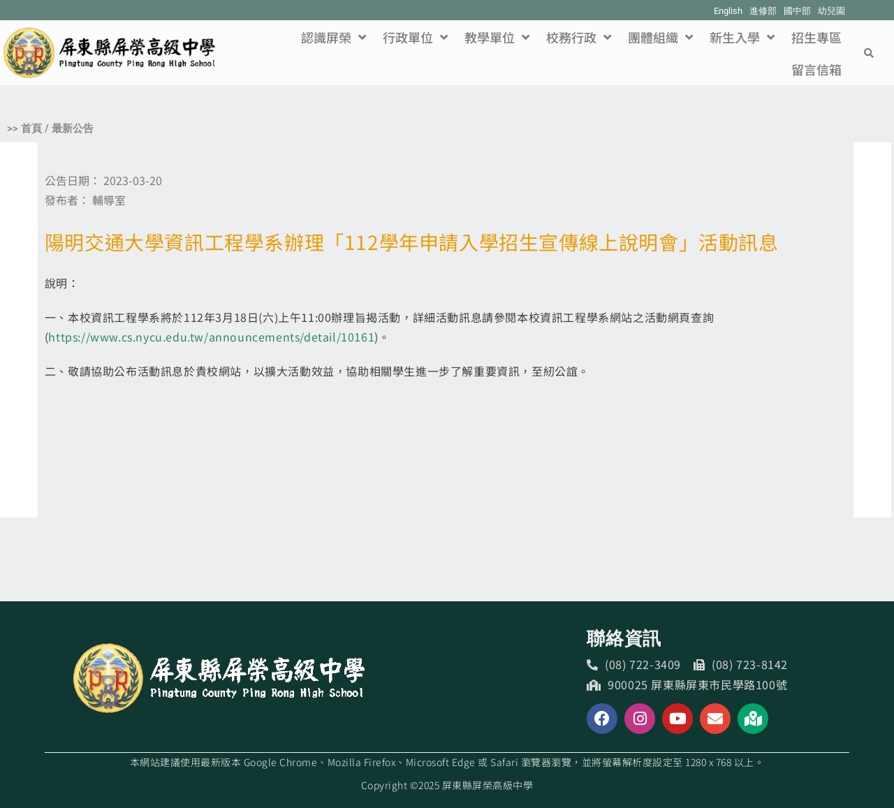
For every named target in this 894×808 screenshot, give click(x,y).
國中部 (797, 11)
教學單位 (496, 37)
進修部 (763, 11)
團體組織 (660, 37)
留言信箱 (816, 69)
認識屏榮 (333, 37)
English (728, 11)
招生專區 (816, 37)
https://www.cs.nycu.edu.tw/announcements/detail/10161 (211, 336)
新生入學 (742, 37)
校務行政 (578, 37)
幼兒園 (831, 11)
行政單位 (415, 37)
